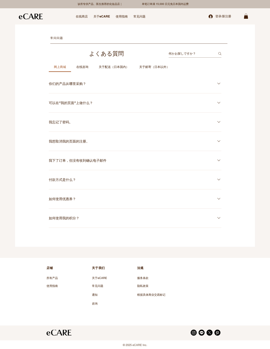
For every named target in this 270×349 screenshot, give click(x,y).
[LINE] (202, 333)
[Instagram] (194, 333)
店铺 (50, 268)
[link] (246, 16)
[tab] (60, 67)
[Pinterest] (217, 333)
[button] (82, 16)
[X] (210, 333)
